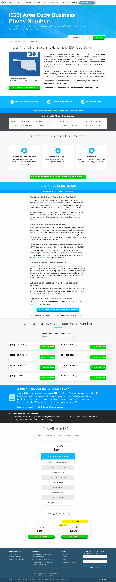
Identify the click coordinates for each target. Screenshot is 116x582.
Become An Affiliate (68, 556)
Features (21, 3)
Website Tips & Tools (38, 551)
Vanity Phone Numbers (16, 554)
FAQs (63, 554)
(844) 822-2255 (77, 110)
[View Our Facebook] (96, 574)
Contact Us (65, 551)
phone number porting (41, 256)
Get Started (107, 3)
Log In (95, 3)
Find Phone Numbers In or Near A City (56, 332)
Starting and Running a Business (43, 548)
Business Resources (43, 3)
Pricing (30, 3)
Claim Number (47, 344)
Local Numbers (14, 548)
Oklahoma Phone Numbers (21, 41)
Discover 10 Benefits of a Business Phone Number (58, 177)
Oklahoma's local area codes (46, 201)
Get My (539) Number (24, 87)
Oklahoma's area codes (51, 401)
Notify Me (95, 562)
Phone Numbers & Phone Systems (42, 556)
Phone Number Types (62, 3)
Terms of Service (32, 574)
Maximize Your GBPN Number (41, 559)
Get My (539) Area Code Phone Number (58, 308)
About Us (65, 548)
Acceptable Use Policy (50, 574)
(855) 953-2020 (69, 184)
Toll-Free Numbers (15, 551)
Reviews (77, 3)
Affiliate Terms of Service (62, 574)
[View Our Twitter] (105, 574)
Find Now (98, 38)
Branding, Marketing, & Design (42, 554)
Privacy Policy (40, 574)
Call (66, 184)
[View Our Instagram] (99, 574)
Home (11, 41)
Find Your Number (75, 38)
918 (55, 387)
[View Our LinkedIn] (102, 574)
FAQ (79, 314)
